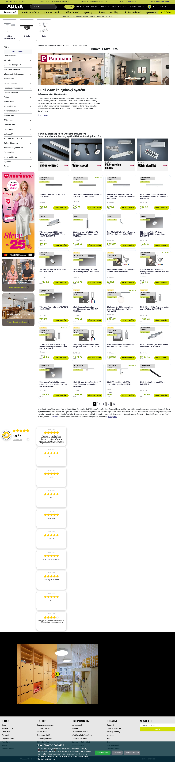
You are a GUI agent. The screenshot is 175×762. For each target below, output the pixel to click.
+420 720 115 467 (130, 2)
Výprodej (7, 60)
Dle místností (50, 46)
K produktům (43, 115)
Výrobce (7, 161)
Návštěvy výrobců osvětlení (82, 735)
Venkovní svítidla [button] (52, 12)
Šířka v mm (8, 120)
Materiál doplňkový (11, 111)
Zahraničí (110, 725)
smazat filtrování (18, 52)
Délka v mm (9, 129)
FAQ (129, 7)
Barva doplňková (10, 83)
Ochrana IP (8, 134)
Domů (40, 46)
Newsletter (6, 732)
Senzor (7, 166)
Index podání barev (11, 157)
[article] (51, 436)
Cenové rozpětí (10, 56)
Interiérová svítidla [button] (30, 12)
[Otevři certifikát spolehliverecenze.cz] (21, 431)
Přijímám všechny (102, 753)
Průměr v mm (9, 125)
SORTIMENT (80, 7)
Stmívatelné (9, 102)
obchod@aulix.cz (162, 2)
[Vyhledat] (55, 7)
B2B (87, 7)
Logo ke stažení (8, 739)
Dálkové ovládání (11, 92)
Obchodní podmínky (44, 739)
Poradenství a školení (80, 732)
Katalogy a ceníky (113, 732)
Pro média (6, 735)
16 (114, 404)
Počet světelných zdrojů (13, 88)
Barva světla (9, 152)
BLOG (134, 7)
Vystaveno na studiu (12, 69)
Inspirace (110, 735)
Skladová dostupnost (12, 65)
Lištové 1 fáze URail (79, 46)
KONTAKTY (142, 7)
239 (17, 440)
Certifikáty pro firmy (79, 739)
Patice (6, 97)
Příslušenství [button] (72, 12)
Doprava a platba (43, 728)
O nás (4, 725)
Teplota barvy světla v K (13, 148)
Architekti (75, 728)
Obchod (59, 46)
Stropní (67, 46)
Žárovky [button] (101, 12)
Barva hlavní (9, 79)
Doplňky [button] (114, 12)
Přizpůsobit (117, 753)
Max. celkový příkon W (13, 138)
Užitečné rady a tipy (114, 728)
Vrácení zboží (42, 732)
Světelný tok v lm (11, 143)
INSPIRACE (122, 7)
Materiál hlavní (10, 106)
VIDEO (103, 7)
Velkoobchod (77, 725)
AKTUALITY (95, 7)
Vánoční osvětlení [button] (131, 12)
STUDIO (69, 7)
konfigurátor (112, 417)
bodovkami (53, 417)
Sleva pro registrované (45, 725)
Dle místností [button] (9, 12)
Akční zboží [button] (166, 12)
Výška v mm (9, 115)
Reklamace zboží (43, 735)
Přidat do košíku (61, 208)
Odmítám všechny (132, 753)
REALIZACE (112, 7)
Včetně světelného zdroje (14, 74)
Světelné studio (7, 728)
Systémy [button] (88, 12)
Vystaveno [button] (151, 12)
